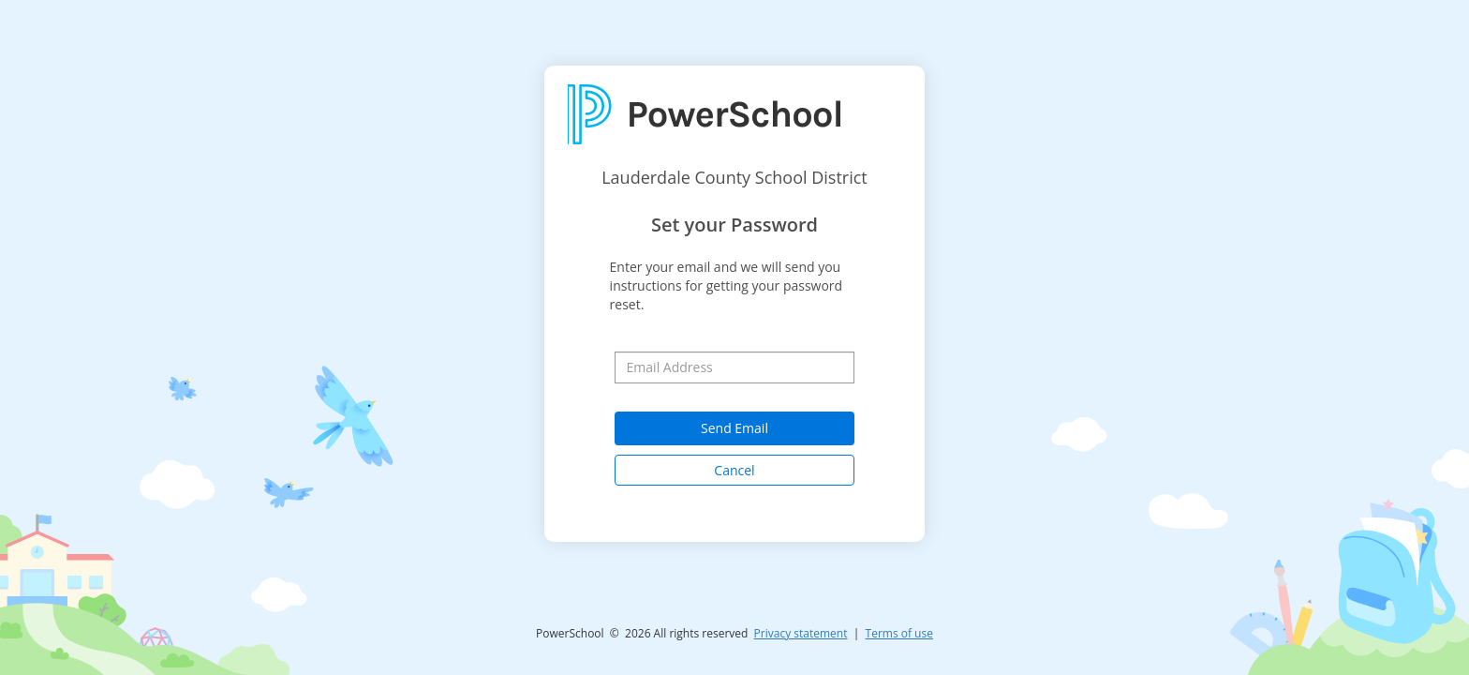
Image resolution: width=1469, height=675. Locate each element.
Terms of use (899, 633)
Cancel (734, 470)
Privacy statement (801, 633)
